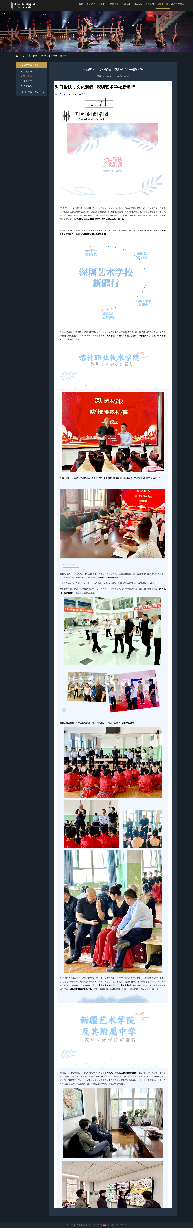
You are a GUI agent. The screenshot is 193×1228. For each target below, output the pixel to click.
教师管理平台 (177, 4)
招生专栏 (138, 4)
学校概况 (90, 4)
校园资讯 (114, 4)
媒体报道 (27, 81)
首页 (81, 4)
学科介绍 (126, 4)
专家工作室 (162, 4)
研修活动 (64, 55)
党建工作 (102, 4)
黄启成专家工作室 (48, 55)
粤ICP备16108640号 (95, 1225)
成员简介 (27, 71)
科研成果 (27, 86)
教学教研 (149, 4)
